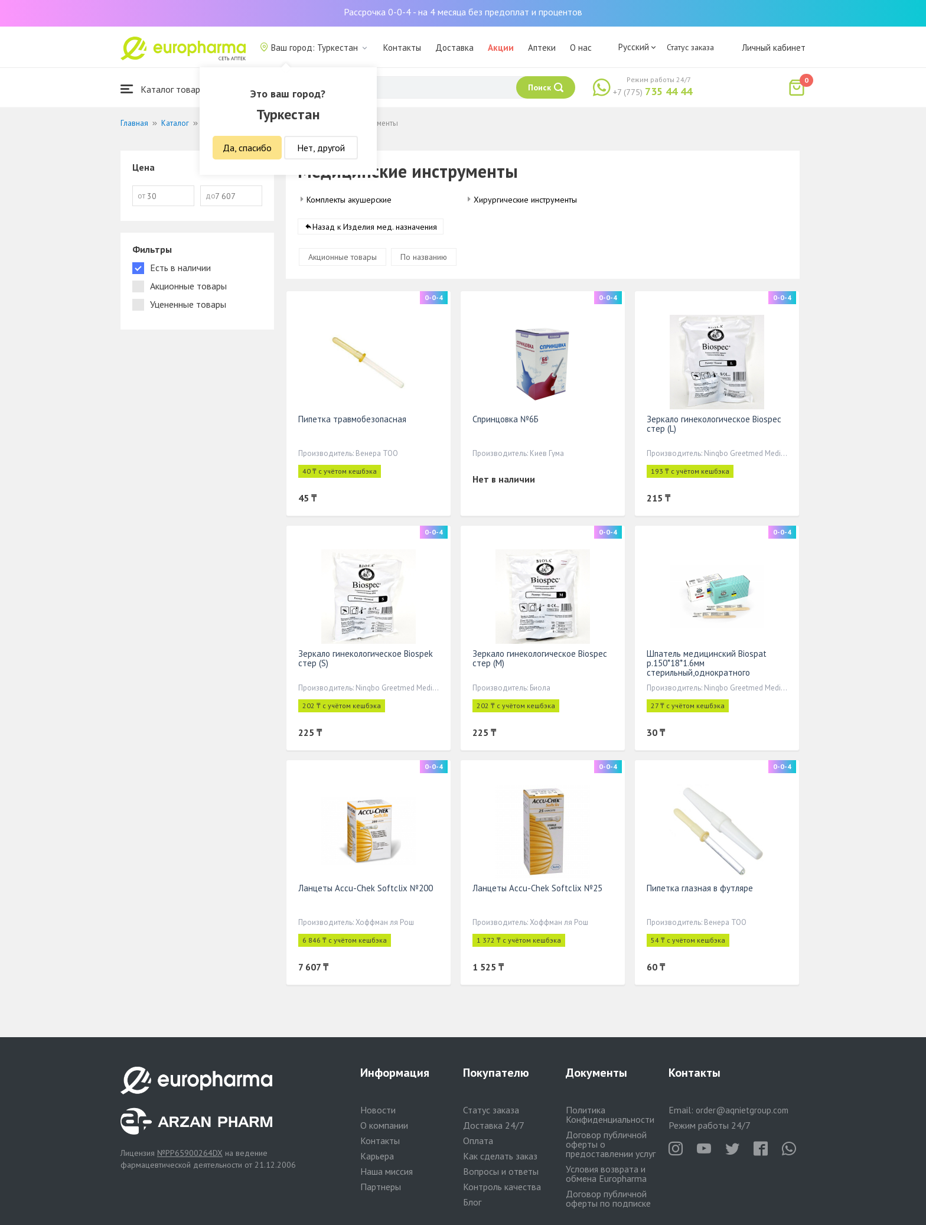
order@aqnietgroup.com (742, 1110)
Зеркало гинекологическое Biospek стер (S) (365, 658)
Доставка (454, 47)
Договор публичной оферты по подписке (608, 1198)
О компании (384, 1125)
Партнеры (380, 1187)
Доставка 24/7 (493, 1125)
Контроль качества (502, 1187)
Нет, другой (321, 148)
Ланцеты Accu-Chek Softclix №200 (365, 888)
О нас (581, 47)
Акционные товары (342, 257)
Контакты (402, 47)
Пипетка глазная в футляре (700, 888)
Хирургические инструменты (525, 199)
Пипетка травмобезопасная (352, 419)
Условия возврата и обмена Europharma (606, 1173)
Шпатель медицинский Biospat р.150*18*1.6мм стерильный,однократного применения (707, 668)
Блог (472, 1202)
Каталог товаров (165, 89)
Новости (378, 1110)
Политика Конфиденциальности (610, 1114)
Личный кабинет (774, 47)
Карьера (377, 1156)
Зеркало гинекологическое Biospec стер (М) (539, 658)
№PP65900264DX (190, 1153)
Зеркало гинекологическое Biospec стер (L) (714, 423)
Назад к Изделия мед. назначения (374, 226)
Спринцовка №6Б (505, 419)
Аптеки (542, 47)
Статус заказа (690, 47)
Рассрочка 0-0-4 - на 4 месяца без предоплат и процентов (463, 12)
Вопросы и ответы (501, 1171)
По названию (423, 257)
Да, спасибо (247, 148)
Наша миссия (386, 1171)
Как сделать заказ (500, 1156)
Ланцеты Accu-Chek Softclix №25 (537, 888)
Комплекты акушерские (349, 199)
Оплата (478, 1140)
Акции (501, 47)
